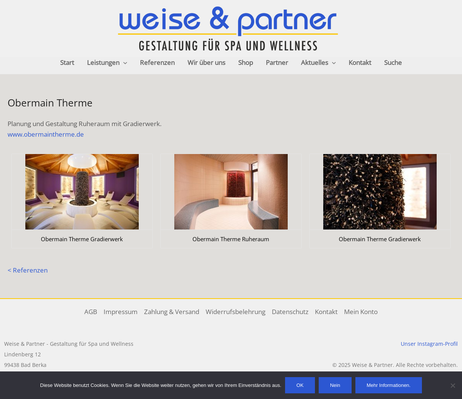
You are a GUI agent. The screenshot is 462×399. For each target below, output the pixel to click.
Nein (335, 385)
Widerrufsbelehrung (235, 311)
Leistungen (107, 62)
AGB (90, 311)
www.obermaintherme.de (46, 134)
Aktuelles (318, 62)
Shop (245, 62)
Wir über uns (206, 62)
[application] (123, 62)
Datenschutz (290, 311)
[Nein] (452, 385)
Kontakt (360, 62)
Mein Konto (361, 311)
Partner (277, 62)
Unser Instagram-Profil (429, 343)
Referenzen (157, 62)
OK (300, 385)
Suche (393, 62)
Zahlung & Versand (171, 311)
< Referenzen (28, 270)
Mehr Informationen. (389, 385)
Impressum (121, 311)
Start (67, 62)
